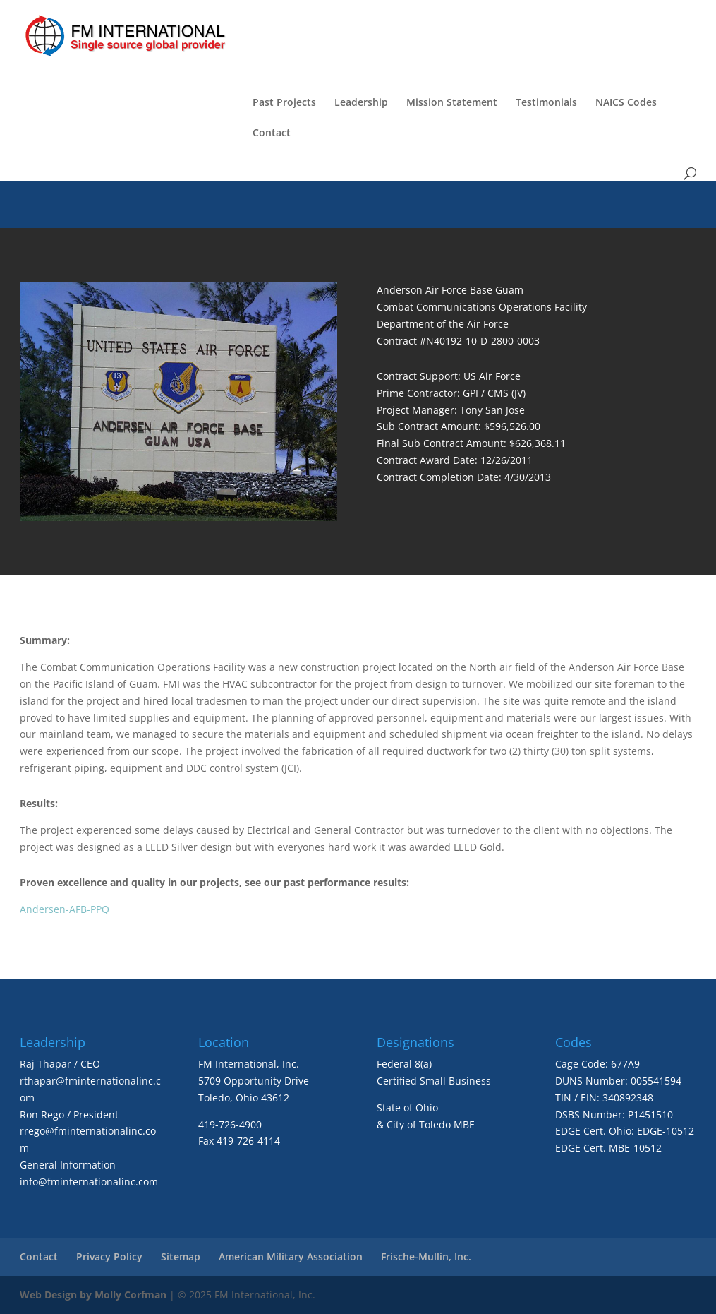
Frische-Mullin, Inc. (426, 1256)
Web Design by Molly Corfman (93, 1294)
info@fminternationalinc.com (89, 1181)
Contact (272, 133)
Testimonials (546, 103)
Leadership (361, 103)
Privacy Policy (109, 1256)
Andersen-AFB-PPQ (64, 909)
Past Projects (284, 103)
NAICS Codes (626, 103)
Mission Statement (451, 103)
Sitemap (180, 1256)
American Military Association (291, 1256)
